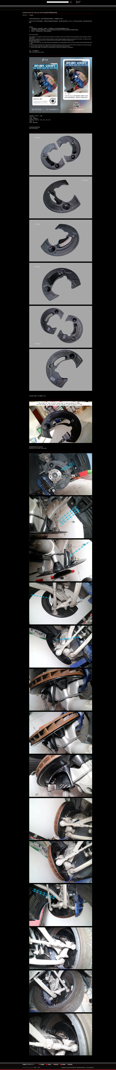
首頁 (29, 8)
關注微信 (55, 1064)
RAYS (39, 1067)
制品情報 (44, 8)
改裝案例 (58, 8)
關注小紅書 (78, 1)
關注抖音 (78, 2)
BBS (35, 1067)
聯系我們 (86, 8)
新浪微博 (62, 1064)
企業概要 (72, 8)
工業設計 (48, 1064)
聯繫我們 (69, 1064)
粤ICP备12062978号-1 (81, 1067)
